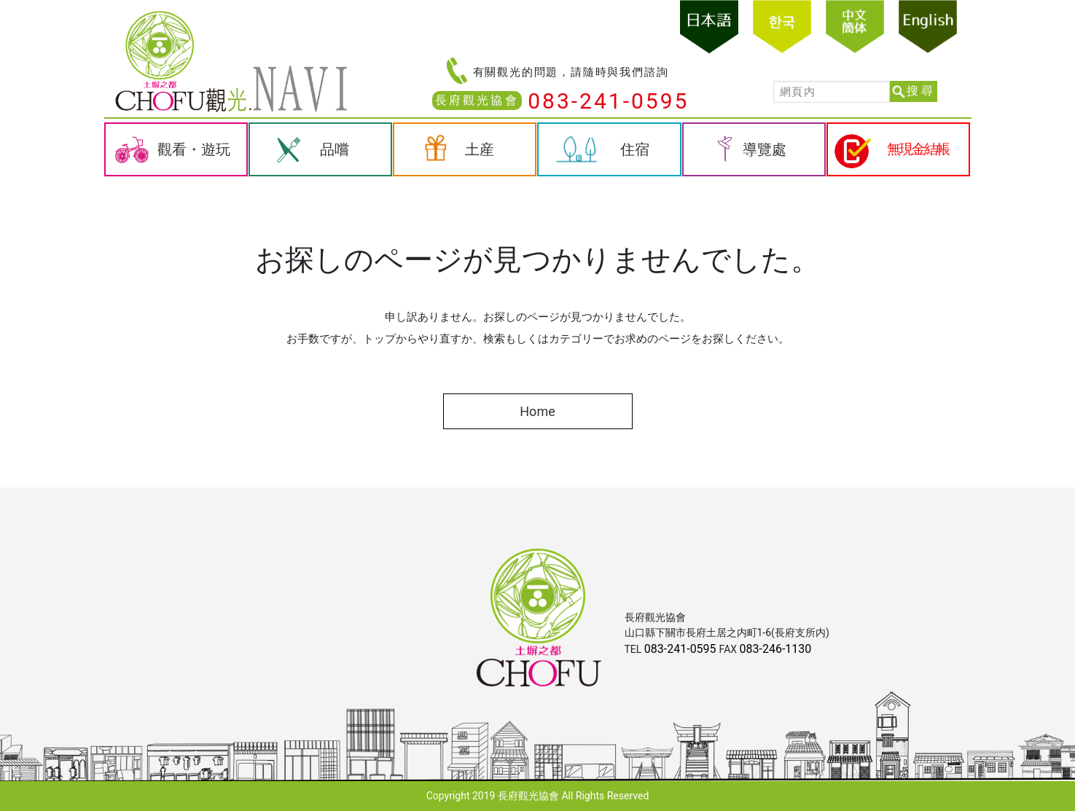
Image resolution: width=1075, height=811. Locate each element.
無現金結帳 (918, 149)
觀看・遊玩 (193, 149)
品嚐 (334, 149)
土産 (479, 149)
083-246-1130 (776, 649)
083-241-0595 (608, 101)
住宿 (634, 149)
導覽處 (764, 149)
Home (537, 411)
